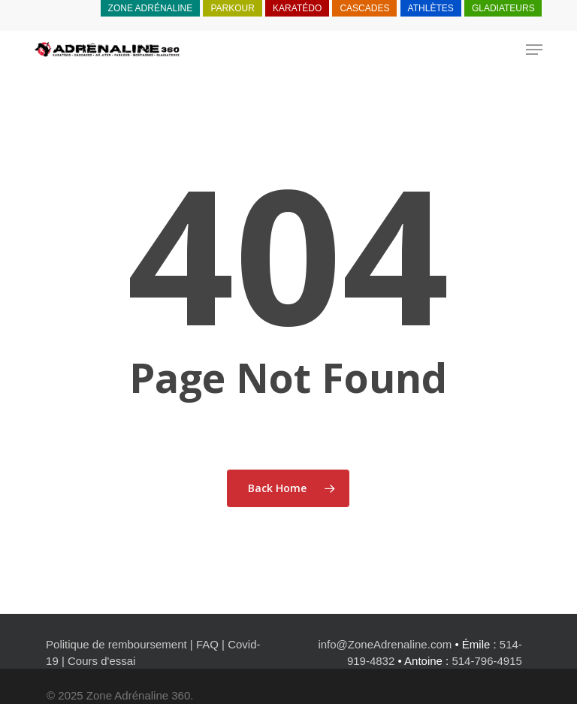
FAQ (207, 644)
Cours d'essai (101, 660)
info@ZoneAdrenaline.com (385, 644)
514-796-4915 (486, 660)
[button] (534, 49)
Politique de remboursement (116, 644)
